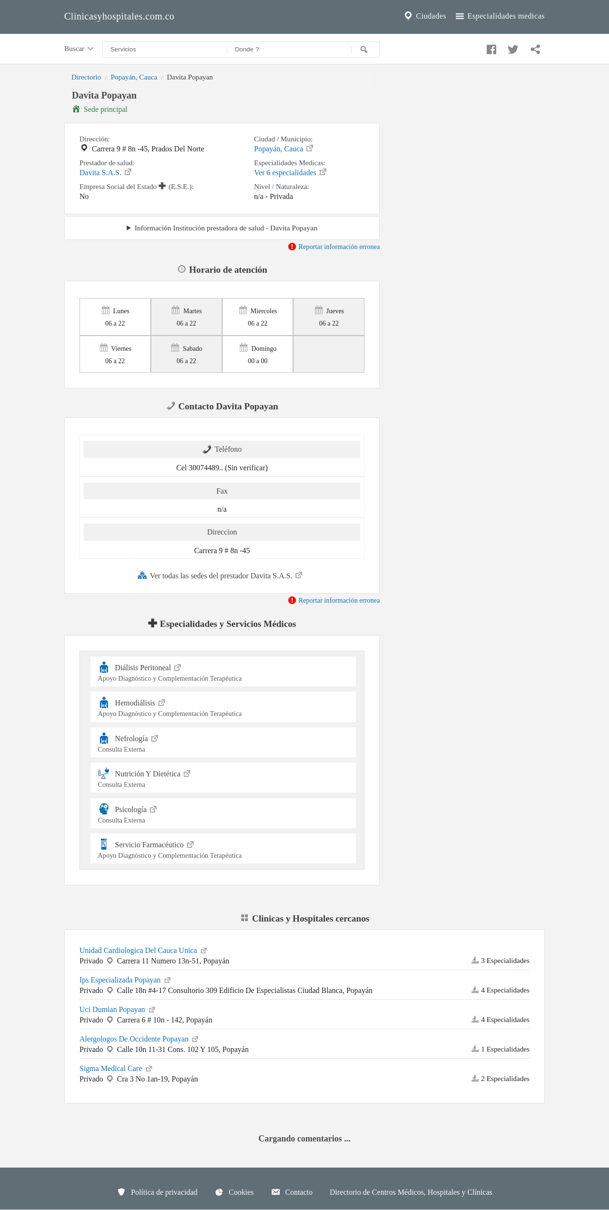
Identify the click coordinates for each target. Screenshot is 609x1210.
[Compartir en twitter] (511, 47)
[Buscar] (365, 49)
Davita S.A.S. (106, 172)
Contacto (292, 1192)
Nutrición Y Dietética (223, 777)
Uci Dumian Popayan (118, 1008)
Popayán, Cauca (134, 77)
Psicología (223, 813)
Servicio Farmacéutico (223, 848)
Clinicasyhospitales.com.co (119, 16)
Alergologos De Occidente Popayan (139, 1038)
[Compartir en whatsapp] (534, 47)
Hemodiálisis (223, 706)
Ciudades (424, 16)
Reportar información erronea (333, 246)
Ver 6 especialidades (291, 172)
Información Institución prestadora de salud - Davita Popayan (226, 228)
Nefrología (223, 742)
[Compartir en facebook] (490, 47)
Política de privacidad (157, 1192)
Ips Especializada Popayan (125, 979)
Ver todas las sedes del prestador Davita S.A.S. (221, 575)
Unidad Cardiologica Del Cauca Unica (143, 949)
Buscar (80, 49)
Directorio (86, 77)
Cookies (234, 1192)
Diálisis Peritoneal (223, 671)
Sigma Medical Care (116, 1067)
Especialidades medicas (499, 16)
